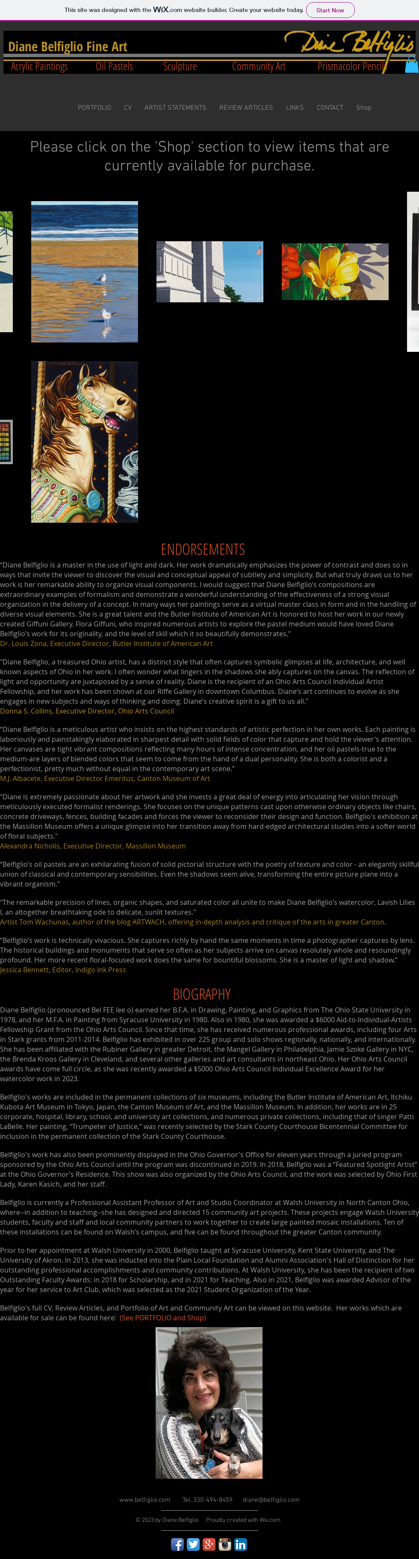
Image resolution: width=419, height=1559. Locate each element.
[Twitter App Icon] (193, 1544)
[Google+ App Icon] (209, 1544)
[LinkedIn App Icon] (240, 1544)
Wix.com (270, 1520)
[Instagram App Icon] (224, 1544)
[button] (411, 64)
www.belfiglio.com (145, 1500)
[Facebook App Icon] (177, 1544)
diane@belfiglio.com (271, 1500)
